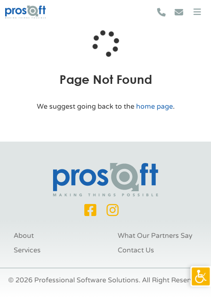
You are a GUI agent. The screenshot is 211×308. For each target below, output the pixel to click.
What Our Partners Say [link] (155, 235)
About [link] (24, 235)
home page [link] (154, 106)
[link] (200, 276)
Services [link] (27, 250)
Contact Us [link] (136, 250)
